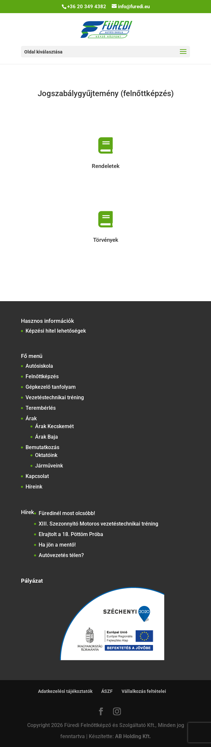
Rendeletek (106, 166)
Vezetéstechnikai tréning (55, 397)
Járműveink (49, 466)
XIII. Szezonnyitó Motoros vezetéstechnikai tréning (98, 524)
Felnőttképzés (42, 376)
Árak (31, 418)
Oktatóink (46, 455)
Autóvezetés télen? (61, 555)
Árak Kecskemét (54, 426)
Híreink (34, 487)
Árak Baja (46, 437)
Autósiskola (39, 366)
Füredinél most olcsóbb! (67, 513)
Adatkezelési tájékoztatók (65, 691)
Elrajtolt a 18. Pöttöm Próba (71, 534)
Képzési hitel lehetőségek (56, 331)
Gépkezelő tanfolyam (51, 387)
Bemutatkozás (42, 447)
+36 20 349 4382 (86, 7)
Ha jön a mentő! (57, 545)
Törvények (105, 240)
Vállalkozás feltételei (144, 691)
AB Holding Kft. (133, 736)
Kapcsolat (37, 476)
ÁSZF (107, 691)
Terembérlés (41, 408)
